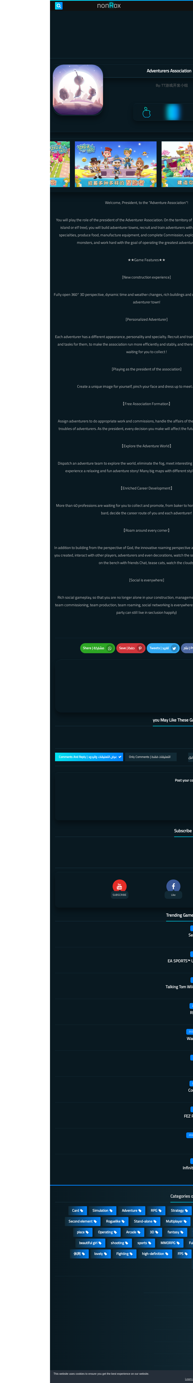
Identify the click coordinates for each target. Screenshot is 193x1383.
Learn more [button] (144, 1378)
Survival (149, 1206)
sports (92, 1216)
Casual (152, 1184)
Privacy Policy (161, 1309)
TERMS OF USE (159, 1297)
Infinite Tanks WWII (149, 1141)
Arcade (81, 1206)
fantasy (123, 1206)
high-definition (103, 1227)
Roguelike (63, 1195)
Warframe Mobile (151, 1012)
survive (152, 1227)
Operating (55, 1206)
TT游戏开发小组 (124, 85)
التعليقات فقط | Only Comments (99, 731)
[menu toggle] (184, 6)
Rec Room (157, 1115)
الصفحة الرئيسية (159, 1274)
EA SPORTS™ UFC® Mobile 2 (142, 934)
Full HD (144, 1216)
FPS (130, 1227)
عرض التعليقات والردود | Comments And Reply (38, 731)
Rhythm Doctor (153, 986)
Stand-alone (93, 1195)
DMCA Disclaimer (158, 1285)
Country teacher (152, 1064)
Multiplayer (124, 1195)
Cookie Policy (161, 1321)
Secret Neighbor (152, 908)
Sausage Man (154, 1038)
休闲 (27, 1227)
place (30, 1206)
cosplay (151, 1195)
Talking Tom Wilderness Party (141, 960)
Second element (30, 1195)
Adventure (79, 1184)
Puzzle (175, 1195)
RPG (104, 1184)
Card (25, 1184)
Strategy (127, 1184)
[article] (52, 672)
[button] (173, 1377)
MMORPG (118, 1216)
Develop (174, 1206)
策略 (176, 1238)
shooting (67, 1216)
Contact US (163, 1333)
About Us (164, 1345)
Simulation (50, 1184)
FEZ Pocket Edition (150, 1089)
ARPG (175, 1227)
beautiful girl (38, 1216)
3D (102, 1206)
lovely (48, 1227)
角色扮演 (152, 1238)
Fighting (72, 1227)
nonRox (150, 1367)
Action (175, 1184)
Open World (171, 1216)
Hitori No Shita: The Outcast (67, 1313)
